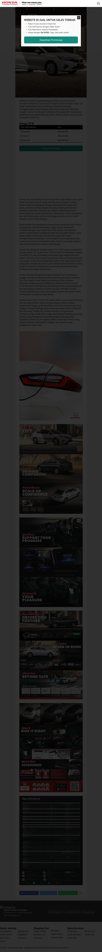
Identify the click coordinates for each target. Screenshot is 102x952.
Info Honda (81, 9)
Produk (35, 9)
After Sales (64, 9)
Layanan (48, 9)
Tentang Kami (19, 9)
